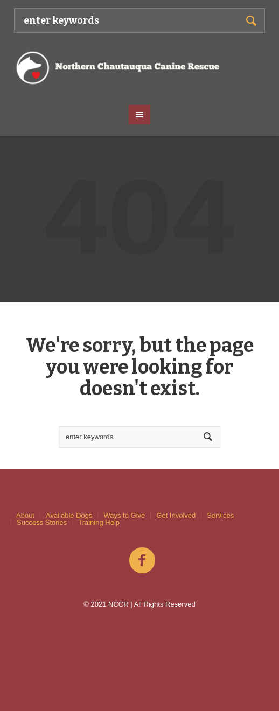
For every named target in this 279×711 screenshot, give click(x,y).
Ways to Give (124, 515)
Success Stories (42, 522)
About (25, 515)
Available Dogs (69, 515)
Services (220, 515)
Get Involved (176, 515)
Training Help (99, 522)
